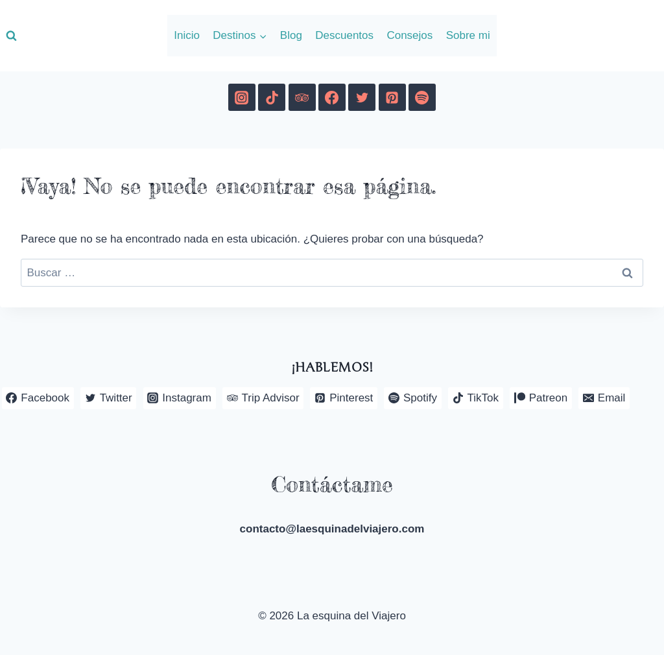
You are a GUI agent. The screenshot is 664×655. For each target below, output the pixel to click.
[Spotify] (422, 97)
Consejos (409, 35)
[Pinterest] (392, 97)
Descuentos (344, 35)
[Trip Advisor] (302, 97)
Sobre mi (468, 35)
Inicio (187, 35)
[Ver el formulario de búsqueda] (11, 36)
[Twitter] (361, 97)
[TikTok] (271, 97)
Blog (291, 35)
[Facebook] (332, 97)
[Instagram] (241, 97)
